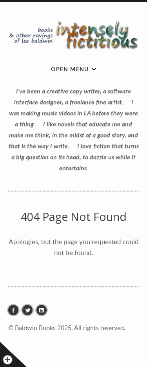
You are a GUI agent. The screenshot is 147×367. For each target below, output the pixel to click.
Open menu (70, 69)
